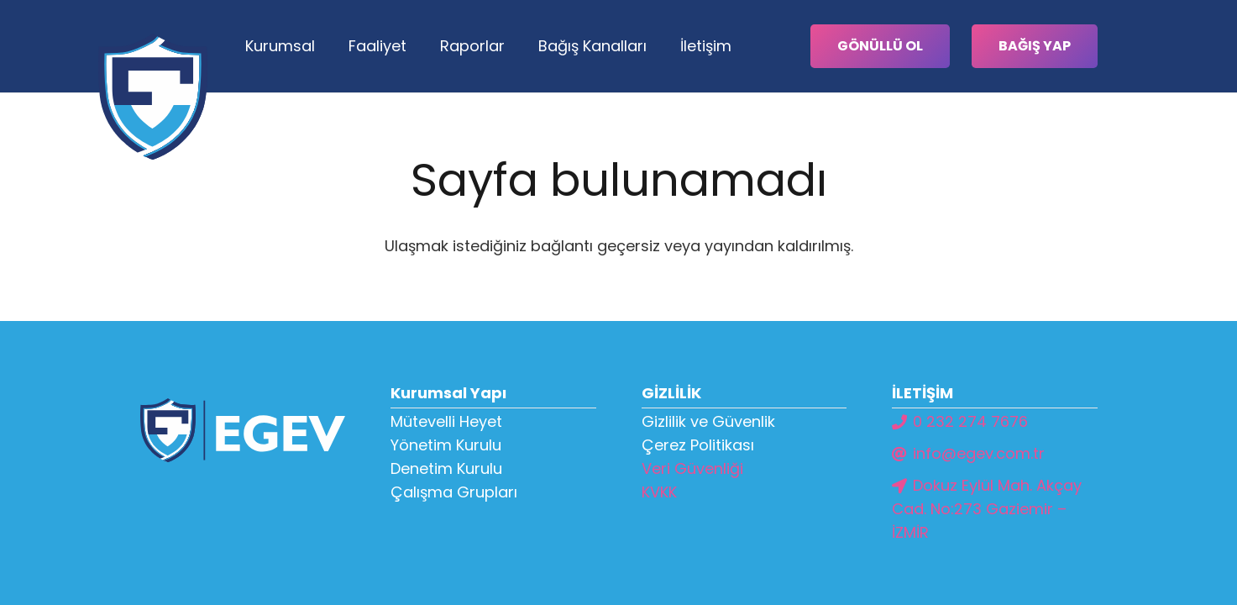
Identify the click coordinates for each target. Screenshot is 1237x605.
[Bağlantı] (152, 97)
